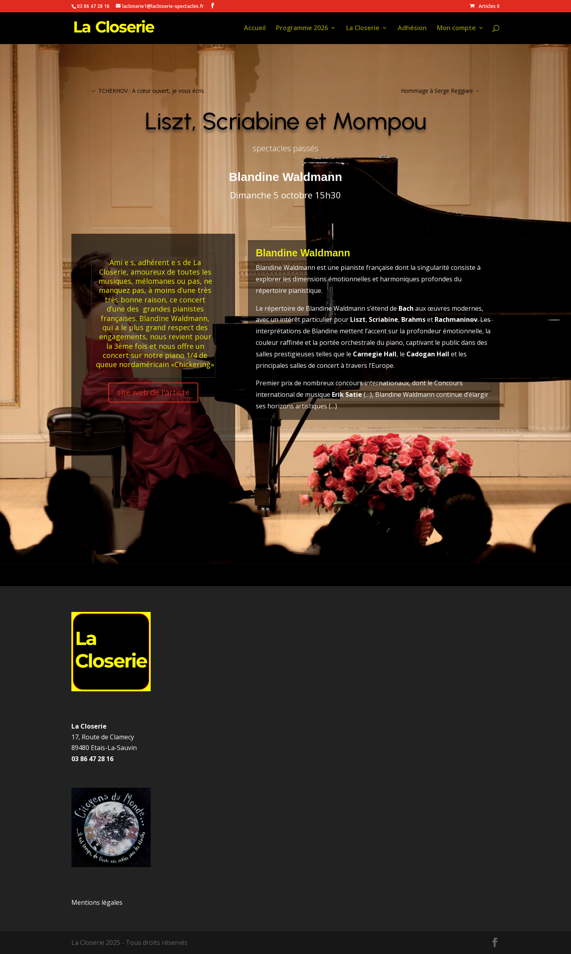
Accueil (255, 28)
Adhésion (412, 28)
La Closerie (362, 28)
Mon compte (456, 28)
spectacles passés (285, 148)
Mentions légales (97, 902)
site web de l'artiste (153, 392)
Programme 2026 (302, 28)
